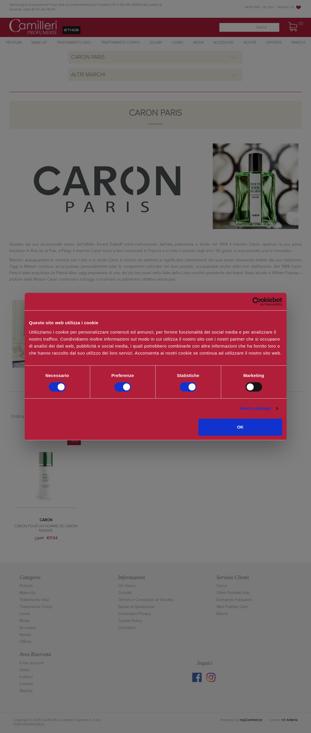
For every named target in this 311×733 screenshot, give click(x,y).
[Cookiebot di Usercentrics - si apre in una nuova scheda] (256, 301)
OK (240, 426)
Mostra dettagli (255, 408)
